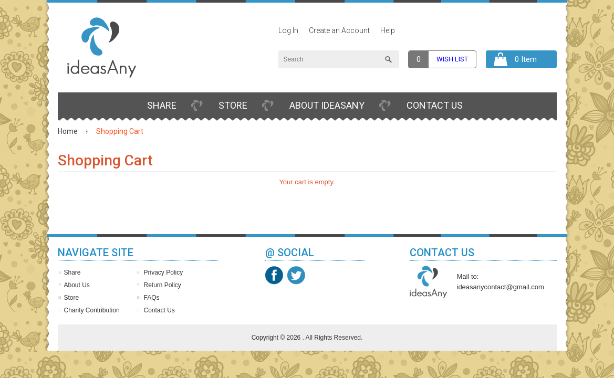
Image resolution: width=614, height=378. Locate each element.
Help (387, 30)
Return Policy (162, 285)
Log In (288, 30)
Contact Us (435, 105)
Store (232, 105)
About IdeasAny (327, 105)
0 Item (526, 59)
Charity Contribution (92, 310)
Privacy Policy (163, 272)
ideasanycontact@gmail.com (500, 287)
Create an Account (339, 30)
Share (161, 105)
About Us (77, 285)
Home (68, 131)
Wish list (452, 59)
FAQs (152, 297)
